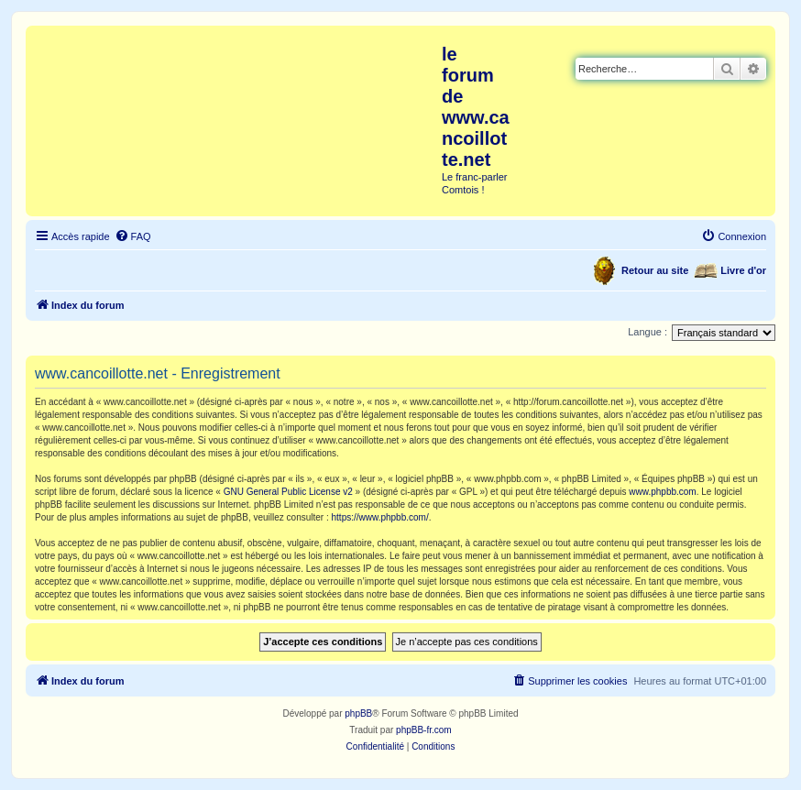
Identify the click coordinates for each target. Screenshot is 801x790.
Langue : (647, 331)
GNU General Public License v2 (288, 492)
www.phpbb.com (662, 492)
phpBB (358, 713)
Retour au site (654, 270)
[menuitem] (133, 236)
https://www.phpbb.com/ (380, 517)
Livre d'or (743, 270)
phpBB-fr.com (424, 730)
